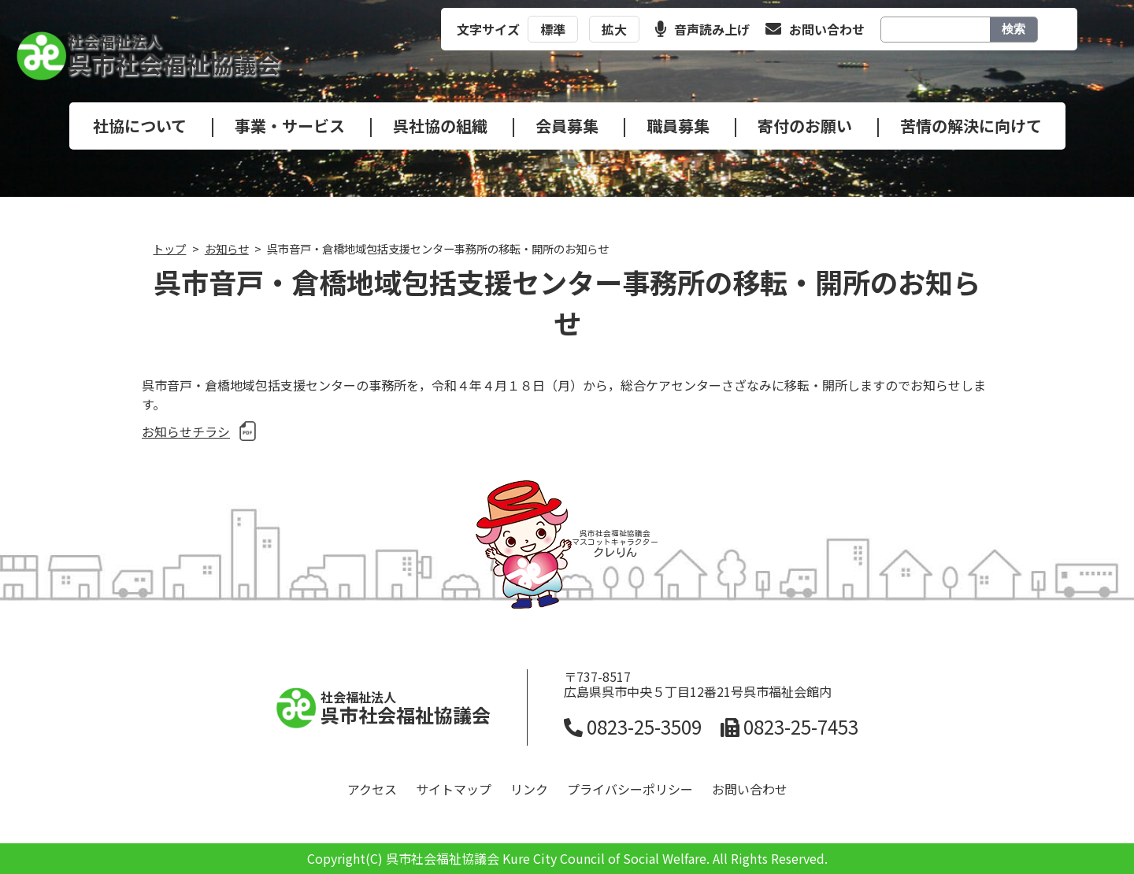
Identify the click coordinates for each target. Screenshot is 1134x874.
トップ (169, 248)
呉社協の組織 (440, 125)
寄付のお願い (805, 125)
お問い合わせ (815, 29)
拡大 (614, 29)
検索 (1013, 29)
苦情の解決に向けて (971, 125)
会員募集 (567, 125)
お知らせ (227, 248)
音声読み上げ (702, 29)
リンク (529, 789)
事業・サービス (290, 125)
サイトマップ (453, 789)
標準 (552, 29)
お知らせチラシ (186, 431)
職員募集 (678, 125)
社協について (140, 125)
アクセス (372, 789)
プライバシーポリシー (630, 789)
